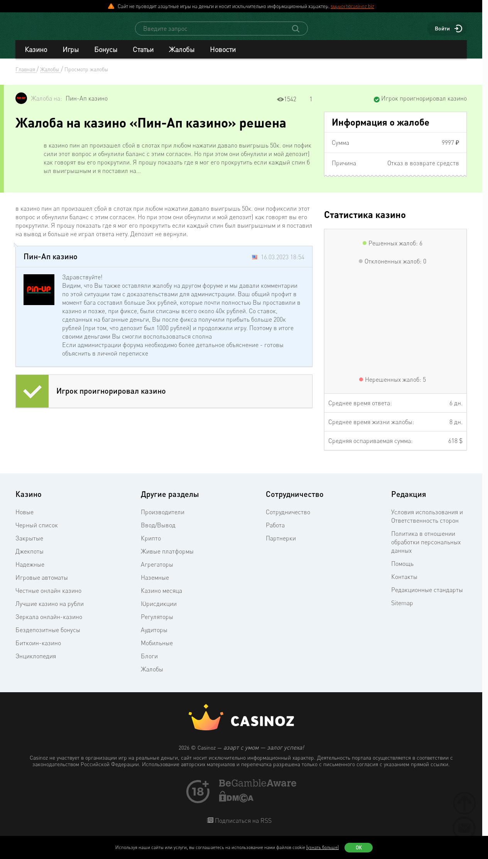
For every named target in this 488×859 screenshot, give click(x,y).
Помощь (402, 570)
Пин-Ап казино (87, 105)
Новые (24, 519)
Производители (162, 519)
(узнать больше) (322, 847)
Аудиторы (154, 637)
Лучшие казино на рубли (49, 610)
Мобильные (157, 650)
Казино (36, 56)
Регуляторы (157, 623)
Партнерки (281, 545)
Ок (359, 847)
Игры (70, 56)
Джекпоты (29, 558)
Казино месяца (161, 597)
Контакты (404, 583)
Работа (275, 532)
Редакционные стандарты (427, 597)
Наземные (155, 584)
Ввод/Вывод (158, 532)
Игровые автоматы (41, 584)
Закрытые (29, 545)
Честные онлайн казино (48, 597)
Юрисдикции (159, 610)
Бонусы (105, 56)
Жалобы (181, 56)
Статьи (143, 56)
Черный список (36, 532)
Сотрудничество (288, 519)
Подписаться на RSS (242, 827)
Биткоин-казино (38, 650)
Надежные (29, 571)
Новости (223, 56)
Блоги (149, 663)
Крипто (151, 545)
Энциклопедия (35, 663)
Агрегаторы (157, 571)
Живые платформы (167, 558)
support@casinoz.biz (352, 6)
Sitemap (402, 610)
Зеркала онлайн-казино (48, 623)
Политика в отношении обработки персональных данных (426, 549)
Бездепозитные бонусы (47, 637)
